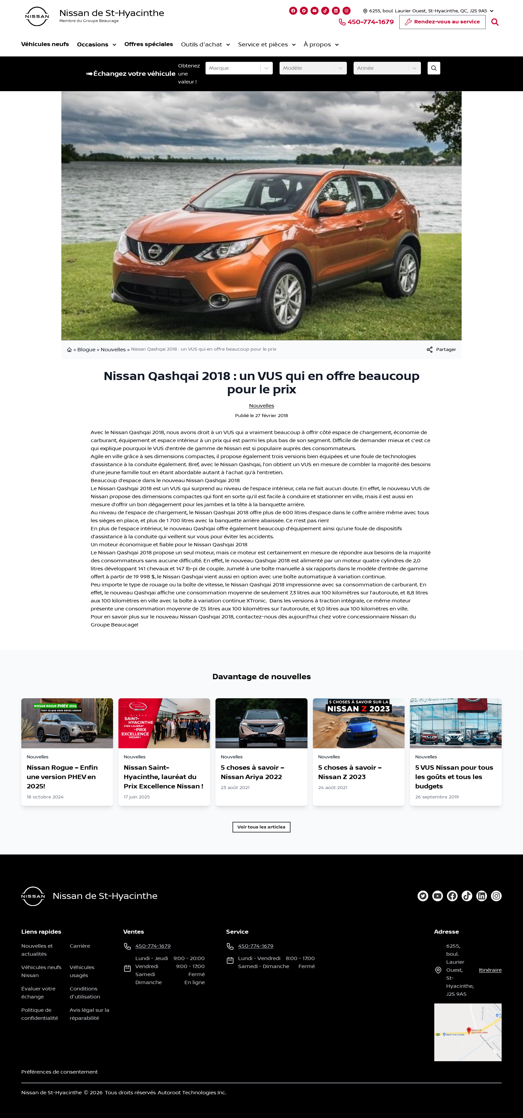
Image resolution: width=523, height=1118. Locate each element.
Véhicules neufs (45, 44)
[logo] (37, 16)
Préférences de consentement (59, 1072)
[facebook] (452, 896)
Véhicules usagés (82, 971)
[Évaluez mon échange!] (434, 68)
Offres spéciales (148, 44)
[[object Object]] (441, 350)
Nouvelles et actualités (37, 950)
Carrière (80, 946)
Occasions (96, 44)
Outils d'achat (205, 44)
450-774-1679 (366, 22)
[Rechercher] (495, 22)
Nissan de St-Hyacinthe (111, 13)
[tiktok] (467, 896)
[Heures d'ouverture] (427, 11)
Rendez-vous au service (442, 24)
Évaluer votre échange (38, 993)
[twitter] (423, 896)
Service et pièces (267, 44)
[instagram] (496, 896)
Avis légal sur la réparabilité (89, 1014)
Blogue (86, 350)
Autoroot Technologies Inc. (192, 1093)
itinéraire (490, 970)
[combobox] (209, 68)
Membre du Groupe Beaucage (89, 20)
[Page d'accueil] (33, 896)
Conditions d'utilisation (85, 993)
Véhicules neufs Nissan (41, 971)
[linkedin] (481, 896)
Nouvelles (113, 350)
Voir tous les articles (261, 827)
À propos (321, 44)
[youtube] (437, 896)
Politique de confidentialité (39, 1014)
